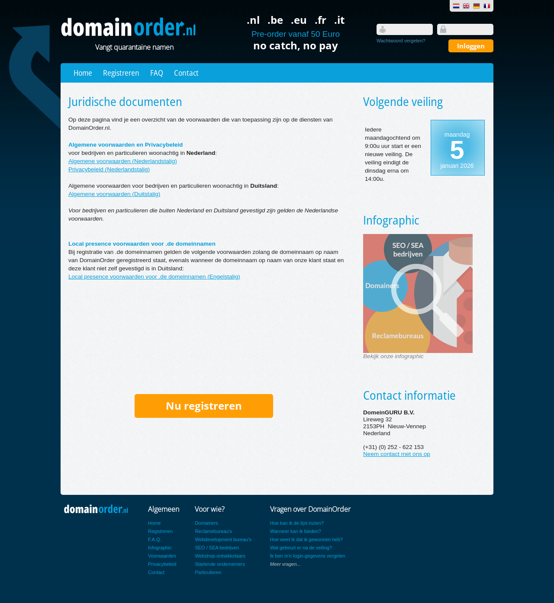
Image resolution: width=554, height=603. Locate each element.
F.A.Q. (154, 539)
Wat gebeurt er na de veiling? (301, 547)
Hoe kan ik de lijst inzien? (297, 523)
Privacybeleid (162, 564)
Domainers (206, 523)
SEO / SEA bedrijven (217, 547)
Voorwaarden (162, 555)
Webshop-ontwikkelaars (220, 555)
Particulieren (208, 572)
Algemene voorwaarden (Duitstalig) (114, 194)
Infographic (159, 547)
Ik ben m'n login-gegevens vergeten (307, 555)
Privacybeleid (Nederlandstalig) (109, 169)
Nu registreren (204, 405)
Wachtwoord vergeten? (401, 40)
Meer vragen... (285, 564)
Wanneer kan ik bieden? (295, 531)
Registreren (121, 72)
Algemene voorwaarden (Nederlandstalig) (122, 161)
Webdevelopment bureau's (223, 539)
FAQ (156, 72)
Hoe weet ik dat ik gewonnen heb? (306, 539)
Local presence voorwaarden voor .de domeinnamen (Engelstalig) (154, 276)
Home (83, 72)
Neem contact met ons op (396, 454)
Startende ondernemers (220, 564)
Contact (186, 72)
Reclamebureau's (213, 531)
